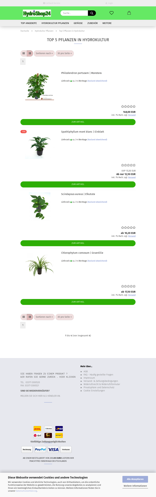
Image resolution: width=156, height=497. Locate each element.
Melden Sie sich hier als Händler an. (40, 396)
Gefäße (78, 23)
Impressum (89, 378)
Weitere (107, 23)
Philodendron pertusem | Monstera (81, 73)
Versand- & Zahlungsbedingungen (101, 381)
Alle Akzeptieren (135, 479)
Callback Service (51, 3)
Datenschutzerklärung (26, 491)
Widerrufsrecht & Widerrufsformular (102, 384)
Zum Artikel (78, 122)
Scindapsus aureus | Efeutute (78, 194)
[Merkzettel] (111, 13)
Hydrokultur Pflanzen (55, 23)
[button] (129, 13)
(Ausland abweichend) (97, 81)
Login (109, 3)
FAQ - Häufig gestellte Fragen (98, 374)
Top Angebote (29, 23)
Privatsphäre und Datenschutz (99, 387)
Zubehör (92, 23)
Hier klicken (67, 376)
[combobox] (44, 53)
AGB (86, 371)
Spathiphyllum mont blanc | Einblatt (82, 131)
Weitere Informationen (135, 486)
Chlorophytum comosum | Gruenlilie (82, 252)
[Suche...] (92, 13)
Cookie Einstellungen (94, 390)
